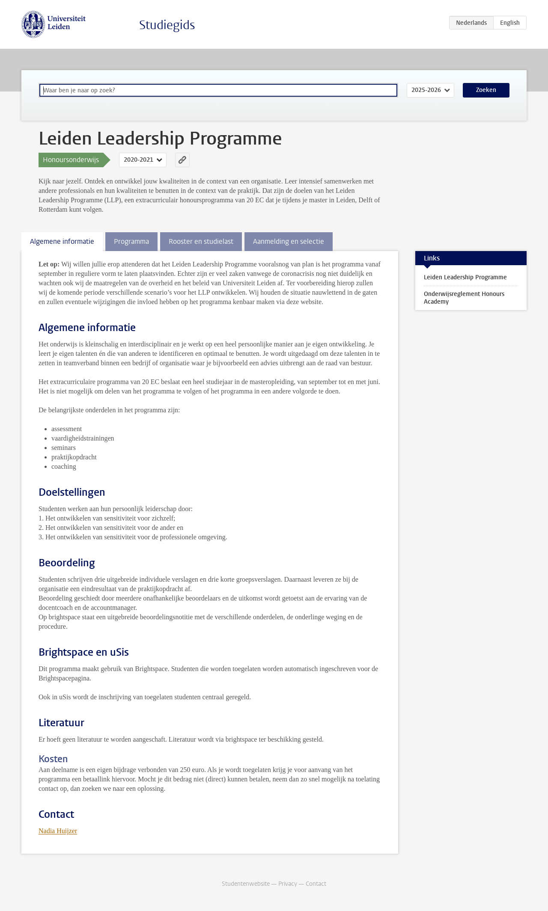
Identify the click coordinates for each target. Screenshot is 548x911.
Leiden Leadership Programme (465, 277)
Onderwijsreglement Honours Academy (464, 298)
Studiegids (167, 25)
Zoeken (486, 90)
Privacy (287, 884)
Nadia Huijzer (58, 830)
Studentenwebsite (246, 884)
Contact (316, 884)
